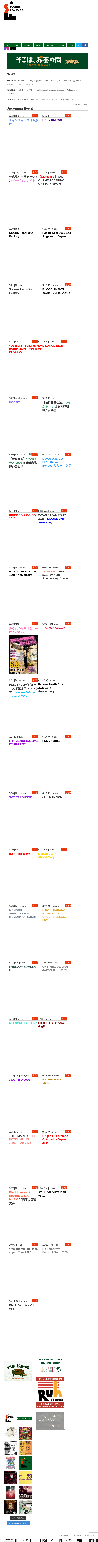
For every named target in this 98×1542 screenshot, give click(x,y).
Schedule (27, 45)
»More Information (80, 104)
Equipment (50, 45)
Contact (61, 45)
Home (8, 45)
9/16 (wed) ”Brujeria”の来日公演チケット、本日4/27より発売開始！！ (46, 99)
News (17, 45)
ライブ (35, 115)
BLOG (71, 45)
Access (38, 45)
